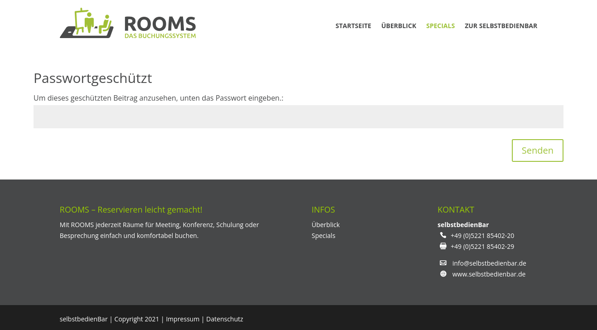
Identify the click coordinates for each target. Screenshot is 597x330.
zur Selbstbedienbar (501, 25)
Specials (440, 25)
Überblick (398, 25)
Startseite (353, 25)
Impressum (182, 319)
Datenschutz (224, 319)
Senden (538, 150)
